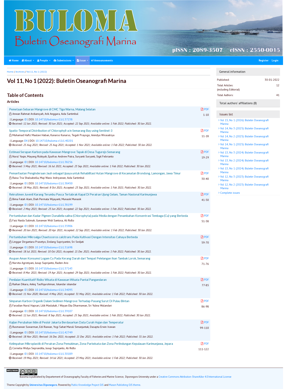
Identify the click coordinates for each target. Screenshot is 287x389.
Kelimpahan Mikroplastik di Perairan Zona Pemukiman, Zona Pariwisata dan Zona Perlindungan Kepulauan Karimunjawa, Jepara (91, 343)
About (27, 60)
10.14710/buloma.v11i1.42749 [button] (54, 332)
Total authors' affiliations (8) (238, 103)
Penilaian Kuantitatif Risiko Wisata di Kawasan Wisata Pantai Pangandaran (58, 279)
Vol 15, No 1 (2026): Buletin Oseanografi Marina (244, 122)
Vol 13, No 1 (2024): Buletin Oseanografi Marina (244, 170)
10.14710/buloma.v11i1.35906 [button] (54, 226)
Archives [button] (20, 71)
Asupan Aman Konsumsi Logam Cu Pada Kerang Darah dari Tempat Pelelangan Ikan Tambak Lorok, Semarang (79, 258)
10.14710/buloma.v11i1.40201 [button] (54, 140)
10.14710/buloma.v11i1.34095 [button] (54, 290)
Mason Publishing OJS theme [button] (124, 384)
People (42, 60)
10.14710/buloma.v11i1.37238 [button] (54, 119)
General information (232, 72)
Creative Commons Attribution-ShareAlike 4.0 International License (195, 376)
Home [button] (10, 71)
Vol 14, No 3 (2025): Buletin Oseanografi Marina (244, 130)
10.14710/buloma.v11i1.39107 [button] (54, 311)
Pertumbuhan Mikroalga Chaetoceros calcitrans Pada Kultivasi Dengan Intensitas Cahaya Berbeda (73, 237)
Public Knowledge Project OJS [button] (87, 384)
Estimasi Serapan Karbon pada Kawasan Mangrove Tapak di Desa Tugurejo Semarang (64, 152)
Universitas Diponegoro (43, 384)
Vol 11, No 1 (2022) (37, 71)
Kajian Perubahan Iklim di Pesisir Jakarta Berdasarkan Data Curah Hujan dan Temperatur (66, 322)
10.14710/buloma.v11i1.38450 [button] (54, 183)
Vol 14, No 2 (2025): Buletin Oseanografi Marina (244, 138)
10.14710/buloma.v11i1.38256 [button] (54, 162)
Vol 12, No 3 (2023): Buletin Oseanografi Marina (244, 178)
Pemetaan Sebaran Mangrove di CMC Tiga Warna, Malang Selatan (52, 109)
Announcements (102, 60)
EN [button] (26, 140)
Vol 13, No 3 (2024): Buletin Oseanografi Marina (244, 154)
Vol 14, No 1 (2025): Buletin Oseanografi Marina (244, 146)
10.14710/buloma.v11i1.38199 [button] (54, 204)
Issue (81, 60)
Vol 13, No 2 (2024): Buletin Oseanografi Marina (244, 162)
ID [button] (25, 119)
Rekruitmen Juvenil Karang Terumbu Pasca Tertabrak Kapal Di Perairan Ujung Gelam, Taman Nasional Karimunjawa (83, 194)
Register (263, 60)
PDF (205, 109)
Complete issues (229, 192)
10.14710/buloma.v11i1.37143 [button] (54, 268)
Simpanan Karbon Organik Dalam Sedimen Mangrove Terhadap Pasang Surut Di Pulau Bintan (69, 301)
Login (275, 60)
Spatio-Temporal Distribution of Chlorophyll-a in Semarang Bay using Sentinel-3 (60, 130)
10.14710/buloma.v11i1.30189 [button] (54, 354)
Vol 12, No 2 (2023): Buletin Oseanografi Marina (244, 186)
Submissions (63, 60)
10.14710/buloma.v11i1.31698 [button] (54, 247)
